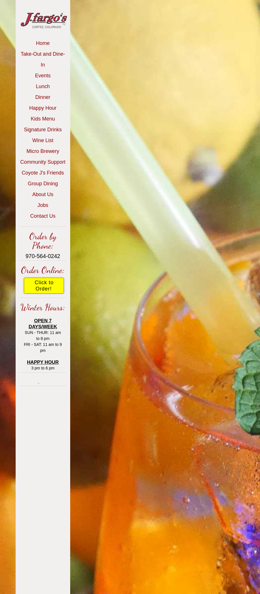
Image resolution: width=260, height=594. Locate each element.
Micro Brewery (42, 151)
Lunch (43, 86)
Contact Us (42, 216)
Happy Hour (43, 108)
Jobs (43, 205)
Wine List (42, 140)
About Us (42, 194)
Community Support (42, 162)
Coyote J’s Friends (43, 173)
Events (43, 75)
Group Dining (43, 183)
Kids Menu (43, 119)
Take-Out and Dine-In (43, 59)
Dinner (42, 97)
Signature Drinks (43, 129)
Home (43, 43)
